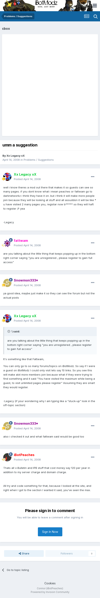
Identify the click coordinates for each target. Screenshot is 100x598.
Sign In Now (50, 531)
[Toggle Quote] (9, 331)
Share (24, 553)
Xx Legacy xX (16, 155)
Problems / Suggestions (39, 159)
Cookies (50, 583)
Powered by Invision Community (50, 592)
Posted (27, 179)
